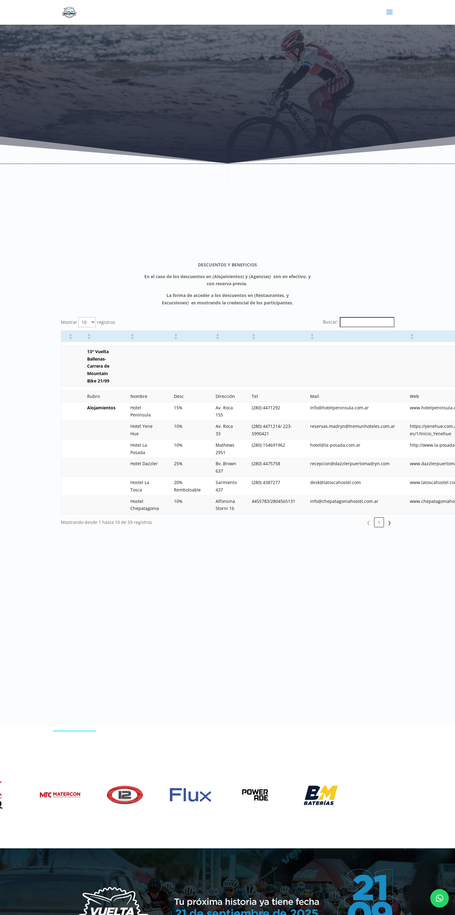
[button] (70, 336)
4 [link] (358, 522)
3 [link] (347, 522)
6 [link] (379, 522)
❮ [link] (316, 522)
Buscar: (330, 322)
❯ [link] (389, 522)
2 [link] (337, 522)
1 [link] (326, 522)
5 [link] (368, 522)
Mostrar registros (88, 322)
